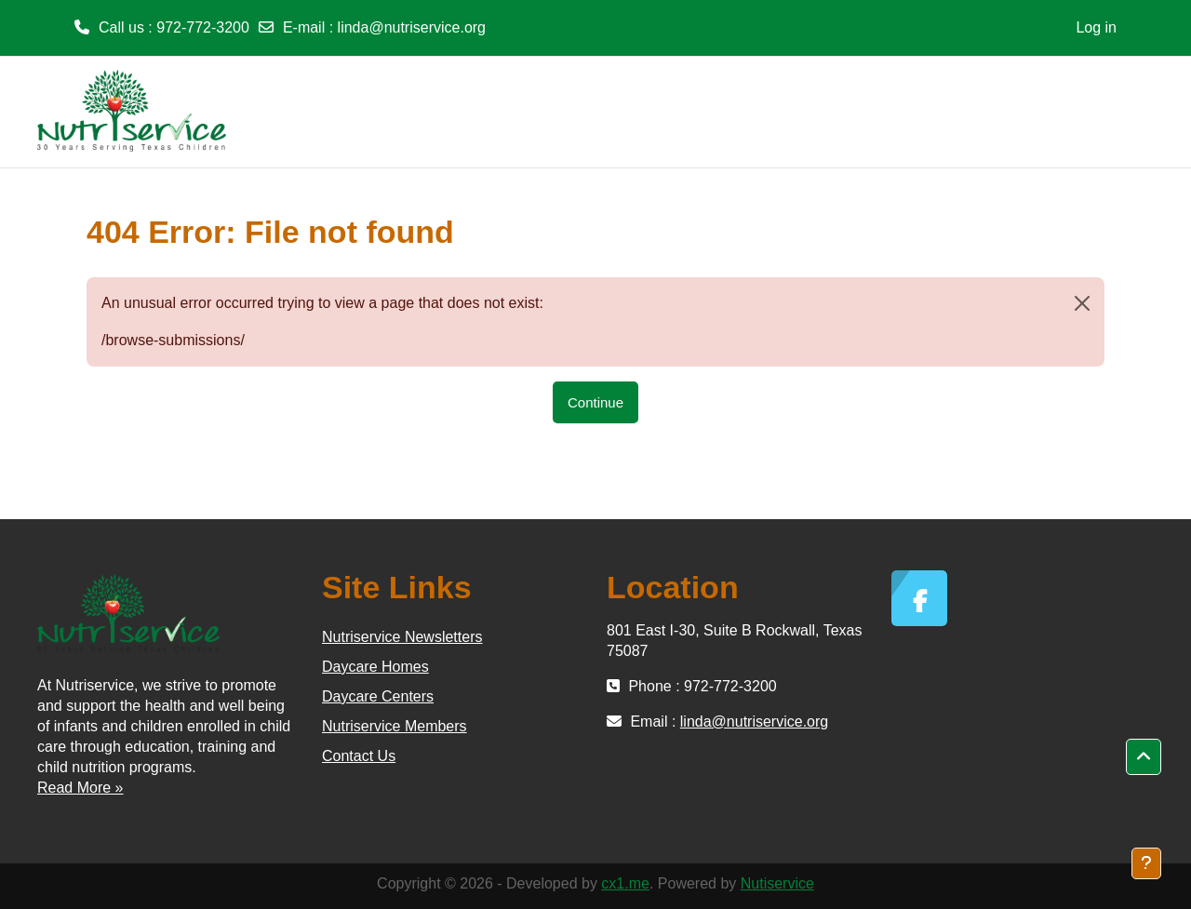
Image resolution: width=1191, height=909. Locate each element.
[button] (1143, 757)
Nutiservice (777, 883)
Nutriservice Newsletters (402, 637)
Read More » (80, 787)
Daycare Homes (375, 667)
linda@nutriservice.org (412, 27)
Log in (1096, 27)
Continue (595, 402)
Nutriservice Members (394, 726)
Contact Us (358, 756)
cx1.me (625, 883)
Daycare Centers (378, 696)
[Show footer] (1146, 863)
